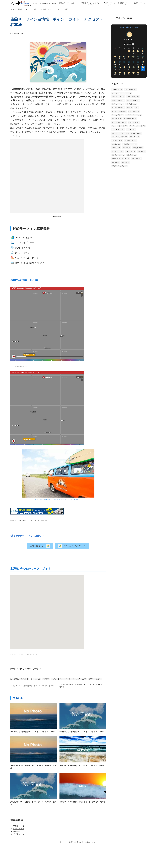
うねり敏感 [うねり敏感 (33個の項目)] (131, 89)
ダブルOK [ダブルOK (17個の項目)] (131, 104)
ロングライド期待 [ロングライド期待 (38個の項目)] (120, 137)
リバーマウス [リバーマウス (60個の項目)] (118, 129)
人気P (84, 679)
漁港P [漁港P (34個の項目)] (116, 159)
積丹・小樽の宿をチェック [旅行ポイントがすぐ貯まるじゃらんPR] (58, 499)
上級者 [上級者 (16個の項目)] (116, 144)
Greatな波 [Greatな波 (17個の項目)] (117, 89)
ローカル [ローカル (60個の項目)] (135, 137)
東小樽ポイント (40, 546)
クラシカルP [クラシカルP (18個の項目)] (133, 100)
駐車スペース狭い (95, 679)
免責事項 (17, 831)
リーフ (68, 679)
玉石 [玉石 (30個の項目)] (126, 159)
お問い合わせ (18, 829)
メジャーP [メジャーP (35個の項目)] (134, 122)
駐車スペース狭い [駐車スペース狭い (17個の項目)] (120, 166)
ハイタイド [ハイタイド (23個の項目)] (118, 115)
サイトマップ (18, 834)
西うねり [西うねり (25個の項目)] (137, 159)
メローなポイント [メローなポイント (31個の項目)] (138, 126)
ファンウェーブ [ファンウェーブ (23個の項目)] (119, 122)
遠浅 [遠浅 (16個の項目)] (126, 162)
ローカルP (76, 679)
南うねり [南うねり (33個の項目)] (131, 151)
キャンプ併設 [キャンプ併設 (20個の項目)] (118, 100)
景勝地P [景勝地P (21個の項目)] (132, 155)
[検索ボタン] (12, 3)
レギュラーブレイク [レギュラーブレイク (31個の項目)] (121, 133)
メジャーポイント (58, 679)
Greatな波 (36, 679)
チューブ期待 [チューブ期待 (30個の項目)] (118, 107)
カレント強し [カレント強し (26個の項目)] (133, 97)
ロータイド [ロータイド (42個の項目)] (131, 140)
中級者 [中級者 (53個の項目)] (116, 148)
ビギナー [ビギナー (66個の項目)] (117, 118)
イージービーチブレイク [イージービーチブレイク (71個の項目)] (122, 93)
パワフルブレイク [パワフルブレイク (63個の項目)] (134, 115)
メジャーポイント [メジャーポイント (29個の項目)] (120, 126)
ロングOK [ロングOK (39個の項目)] (136, 133)
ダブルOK (46, 679)
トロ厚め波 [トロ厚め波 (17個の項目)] (134, 111)
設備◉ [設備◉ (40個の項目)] (116, 162)
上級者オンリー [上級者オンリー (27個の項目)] (130, 144)
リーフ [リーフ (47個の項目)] (131, 129)
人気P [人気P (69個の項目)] (127, 148)
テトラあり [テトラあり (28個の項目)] (133, 107)
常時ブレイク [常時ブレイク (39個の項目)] (118, 155)
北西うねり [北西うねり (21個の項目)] (118, 151)
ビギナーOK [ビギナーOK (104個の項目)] (131, 118)
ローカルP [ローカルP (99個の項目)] (118, 140)
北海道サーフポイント (19, 33)
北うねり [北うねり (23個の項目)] (138, 148)
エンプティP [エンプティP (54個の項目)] (118, 97)
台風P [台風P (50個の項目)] (142, 151)
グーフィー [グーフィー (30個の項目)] (118, 104)
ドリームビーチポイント (72, 546)
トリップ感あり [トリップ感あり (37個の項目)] (119, 111)
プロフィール (18, 826)
